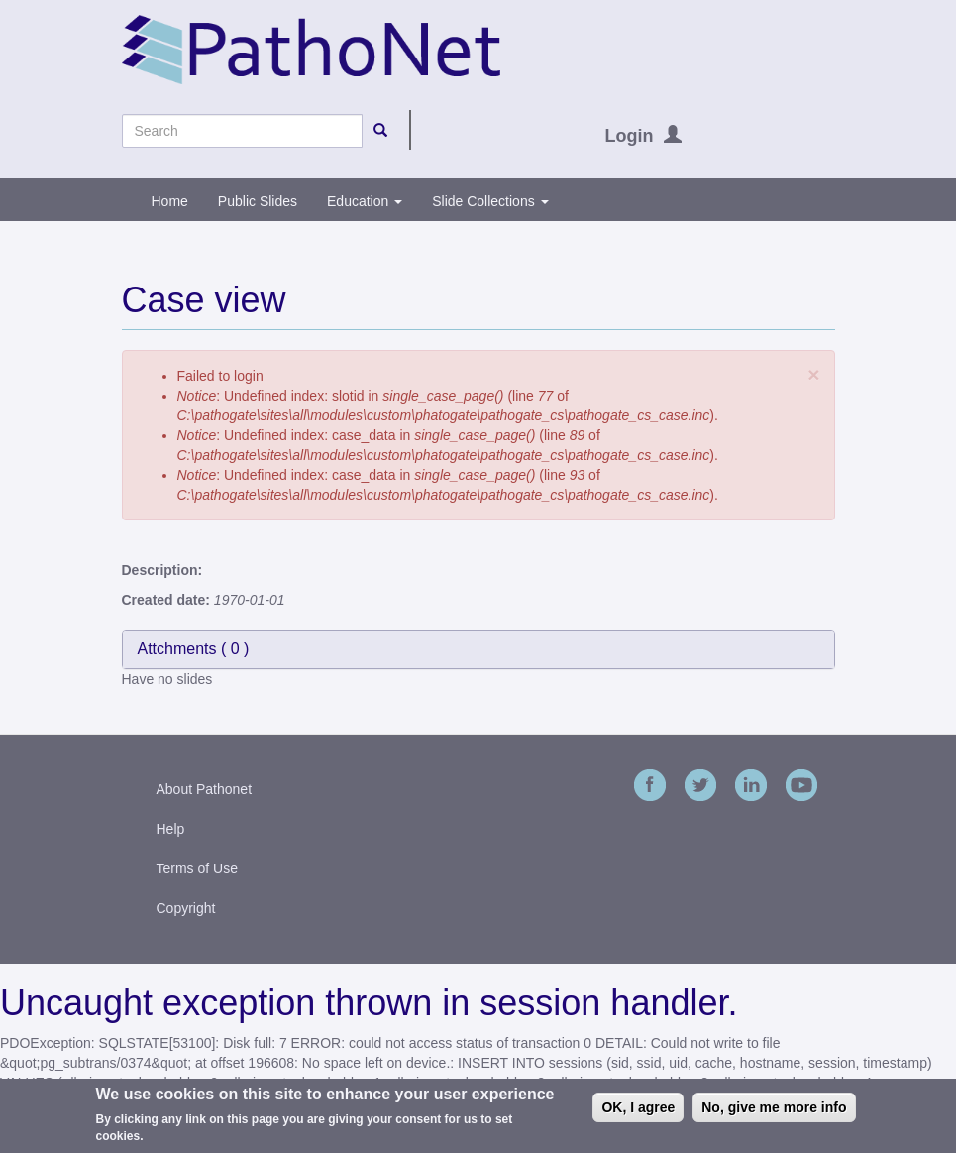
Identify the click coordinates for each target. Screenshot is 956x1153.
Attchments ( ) (194, 648)
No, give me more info (773, 1111)
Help (171, 829)
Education (364, 201)
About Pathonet (205, 789)
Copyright (186, 908)
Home (170, 201)
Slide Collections (490, 201)
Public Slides (257, 201)
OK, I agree (638, 1111)
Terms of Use (197, 868)
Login (629, 136)
